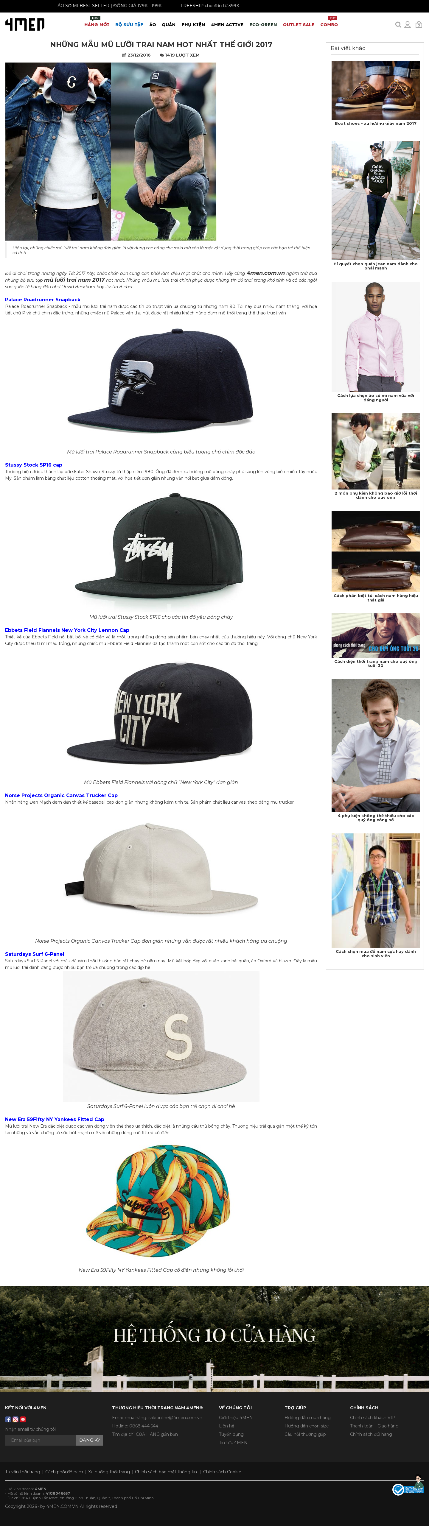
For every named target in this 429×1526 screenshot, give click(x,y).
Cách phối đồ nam (64, 1471)
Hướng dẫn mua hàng (308, 1417)
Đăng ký (89, 1440)
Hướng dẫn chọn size (307, 1426)
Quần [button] (169, 24)
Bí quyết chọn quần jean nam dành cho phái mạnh (376, 265)
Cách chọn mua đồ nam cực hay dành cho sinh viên (376, 953)
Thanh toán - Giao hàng (374, 1426)
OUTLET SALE (299, 24)
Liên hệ (226, 1426)
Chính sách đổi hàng (371, 1434)
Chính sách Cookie (222, 1471)
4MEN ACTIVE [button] (227, 24)
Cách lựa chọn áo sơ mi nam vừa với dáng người (375, 397)
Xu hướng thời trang (109, 1471)
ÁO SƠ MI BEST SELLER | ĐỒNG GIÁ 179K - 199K (101, 5)
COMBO (329, 21)
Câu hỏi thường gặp (305, 1434)
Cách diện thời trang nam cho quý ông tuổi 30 (375, 663)
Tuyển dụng (231, 1434)
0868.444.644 (143, 1426)
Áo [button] (152, 24)
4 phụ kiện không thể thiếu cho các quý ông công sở (376, 817)
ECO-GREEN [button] (263, 24)
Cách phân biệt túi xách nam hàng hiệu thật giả (376, 597)
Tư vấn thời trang (22, 1471)
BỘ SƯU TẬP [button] (129, 24)
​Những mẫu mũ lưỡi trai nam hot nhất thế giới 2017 (161, 44)
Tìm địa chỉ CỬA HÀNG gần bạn (145, 1434)
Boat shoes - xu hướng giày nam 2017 (375, 123)
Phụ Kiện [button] (193, 24)
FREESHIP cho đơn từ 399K (201, 5)
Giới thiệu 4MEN (236, 1417)
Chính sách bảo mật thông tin (166, 1471)
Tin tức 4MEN (233, 1442)
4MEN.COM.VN (62, 1506)
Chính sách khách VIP (372, 1417)
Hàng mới (96, 21)
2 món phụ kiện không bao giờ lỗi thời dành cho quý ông (376, 495)
